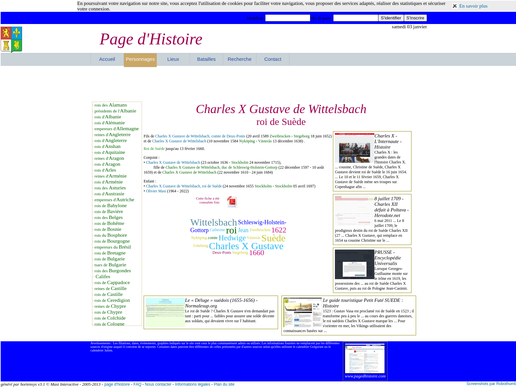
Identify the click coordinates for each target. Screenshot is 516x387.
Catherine (217, 230)
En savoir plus (473, 6)
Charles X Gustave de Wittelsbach (179, 141)
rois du (111, 235)
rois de (111, 205)
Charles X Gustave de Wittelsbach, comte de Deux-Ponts (200, 136)
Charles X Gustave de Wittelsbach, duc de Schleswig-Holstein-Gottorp (222, 167)
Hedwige (232, 238)
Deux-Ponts (222, 252)
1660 (256, 253)
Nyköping (247, 141)
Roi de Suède (154, 148)
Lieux (173, 59)
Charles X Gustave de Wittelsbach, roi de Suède (184, 186)
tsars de (110, 264)
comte (213, 237)
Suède (273, 237)
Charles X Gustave (246, 245)
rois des (111, 105)
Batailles (206, 59)
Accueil (107, 59)
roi (231, 230)
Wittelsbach (213, 222)
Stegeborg (302, 136)
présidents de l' (115, 111)
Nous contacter (158, 384)
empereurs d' (117, 128)
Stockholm (239, 162)
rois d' (108, 116)
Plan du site (224, 384)
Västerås (264, 141)
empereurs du (113, 247)
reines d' (113, 134)
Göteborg (200, 245)
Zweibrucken (280, 136)
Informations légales (192, 384)
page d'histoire (117, 384)
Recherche (240, 59)
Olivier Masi (156, 191)
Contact (272, 59)
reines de (111, 288)
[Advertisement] (258, 83)
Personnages (140, 59)
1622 (278, 230)
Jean (243, 230)
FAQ (137, 384)
